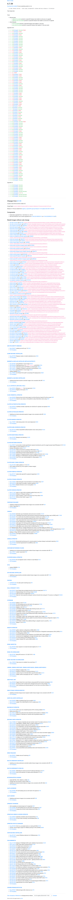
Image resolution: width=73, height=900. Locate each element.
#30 (51, 763)
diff (55, 216)
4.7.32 (11, 71)
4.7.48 (11, 46)
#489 (36, 639)
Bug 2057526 (13, 726)
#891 (38, 850)
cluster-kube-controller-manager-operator (19, 245)
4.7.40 (11, 58)
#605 (36, 542)
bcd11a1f (19, 286)
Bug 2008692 (13, 738)
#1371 (42, 673)
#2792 (45, 741)
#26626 (32, 593)
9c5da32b (23, 228)
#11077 (49, 523)
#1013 (28, 849)
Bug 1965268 (13, 772)
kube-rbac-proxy (13, 301)
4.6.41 (11, 153)
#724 (33, 882)
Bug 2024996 (13, 610)
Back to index (10, 0)
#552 (28, 633)
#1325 (64, 445)
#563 (58, 617)
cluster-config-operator (15, 234)
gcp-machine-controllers (14, 572)
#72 (37, 816)
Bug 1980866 (13, 372)
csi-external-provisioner (15, 271)
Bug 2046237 (13, 348)
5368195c (24, 225)
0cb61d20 (21, 289)
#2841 (31, 734)
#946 (43, 852)
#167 (52, 692)
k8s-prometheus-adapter (15, 298)
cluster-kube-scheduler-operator (17, 248)
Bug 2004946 (13, 533)
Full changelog (13, 349)
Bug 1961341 (13, 497)
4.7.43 (11, 54)
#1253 (24, 602)
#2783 (35, 738)
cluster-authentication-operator (16, 404)
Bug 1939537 (13, 616)
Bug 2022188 (13, 593)
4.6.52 (11, 136)
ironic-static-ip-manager (15, 296)
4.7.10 (11, 104)
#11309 (60, 515)
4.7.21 (11, 87)
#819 (41, 492)
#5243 (19, 371)
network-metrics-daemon (14, 777)
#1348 (39, 674)
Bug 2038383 (13, 731)
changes (16, 30)
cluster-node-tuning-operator (15, 462)
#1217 (40, 451)
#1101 (25, 607)
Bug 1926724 (13, 617)
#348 (48, 683)
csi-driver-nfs (13, 268)
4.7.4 (11, 113)
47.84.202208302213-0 (48, 216)
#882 (41, 856)
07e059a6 (24, 234)
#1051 (30, 846)
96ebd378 (21, 287)
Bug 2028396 (13, 700)
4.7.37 (11, 63)
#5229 (31, 369)
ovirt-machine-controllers (14, 832)
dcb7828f (27, 319)
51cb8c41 (23, 240)
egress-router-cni (13, 287)
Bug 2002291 (13, 683)
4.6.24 (11, 180)
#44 (26, 552)
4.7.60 (11, 196)
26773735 (24, 274)
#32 (46, 783)
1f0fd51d (26, 334)
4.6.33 (11, 165)
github (22, 898)
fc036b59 (31, 236)
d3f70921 (21, 266)
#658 (46, 616)
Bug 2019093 (13, 859)
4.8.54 (11, 188)
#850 (23, 861)
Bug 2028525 (13, 732)
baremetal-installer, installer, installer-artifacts (21, 361)
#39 (29, 755)
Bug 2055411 (13, 520)
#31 (19, 506)
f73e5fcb (25, 231)
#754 (44, 876)
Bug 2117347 (13, 492)
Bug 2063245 (13, 846)
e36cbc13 (22, 227)
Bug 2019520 (13, 595)
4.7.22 (11, 85)
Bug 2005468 (13, 868)
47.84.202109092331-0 (37, 216)
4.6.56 (11, 129)
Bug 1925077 (13, 552)
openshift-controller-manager (16, 313)
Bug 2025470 (13, 725)
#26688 (35, 592)
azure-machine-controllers (14, 353)
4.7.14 (11, 98)
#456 (40, 865)
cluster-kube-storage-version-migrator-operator (20, 251)
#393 (38, 474)
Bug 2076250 (13, 670)
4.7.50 (11, 42)
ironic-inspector (11, 644)
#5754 (40, 365)
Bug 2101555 (13, 723)
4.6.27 (11, 175)
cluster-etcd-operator (14, 240)
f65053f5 (22, 339)
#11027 (46, 518)
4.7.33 (11, 69)
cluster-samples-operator (14, 471)
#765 (48, 870)
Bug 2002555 (13, 559)
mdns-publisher (11, 753)
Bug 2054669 (13, 608)
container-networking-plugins (15, 548)
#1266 (37, 452)
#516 (61, 631)
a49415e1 (24, 271)
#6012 (31, 363)
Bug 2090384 (13, 514)
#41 (51, 550)
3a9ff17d (26, 224)
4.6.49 (11, 140)
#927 (27, 389)
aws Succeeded (15, 23)
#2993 (37, 725)
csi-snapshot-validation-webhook (17, 280)
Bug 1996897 (13, 422)
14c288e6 (21, 301)
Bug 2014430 (13, 464)
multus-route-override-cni (15, 308)
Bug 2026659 (13, 631)
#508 (38, 630)
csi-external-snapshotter (15, 274)
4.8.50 (11, 194)
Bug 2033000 (13, 728)
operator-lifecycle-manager (15, 823)
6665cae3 (21, 233)
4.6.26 (11, 177)
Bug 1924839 (13, 454)
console (9, 511)
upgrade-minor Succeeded (18, 20)
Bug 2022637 (13, 636)
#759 (38, 868)
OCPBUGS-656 (13, 582)
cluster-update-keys (14, 263)
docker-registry (13, 284)
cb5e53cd (19, 331)
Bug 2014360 (13, 862)
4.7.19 (11, 90)
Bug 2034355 (13, 452)
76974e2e (25, 336)
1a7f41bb (16, 292)
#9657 (37, 532)
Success (21, 30)
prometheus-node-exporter (16, 336)
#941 (50, 620)
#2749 (46, 747)
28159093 (32, 245)
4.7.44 (11, 52)
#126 (39, 559)
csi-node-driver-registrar (15, 277)
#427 (48, 399)
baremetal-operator (14, 227)
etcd (8, 565)
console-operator (12, 538)
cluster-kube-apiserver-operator (16, 427)
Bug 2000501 (13, 747)
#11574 (42, 514)
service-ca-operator (14, 339)
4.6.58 (11, 126)
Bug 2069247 (13, 849)
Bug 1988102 (13, 735)
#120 (39, 835)
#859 (41, 858)
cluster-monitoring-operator (15, 435)
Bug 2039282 (13, 855)
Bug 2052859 (13, 518)
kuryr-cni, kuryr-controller (15, 698)
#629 (57, 541)
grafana (9, 580)
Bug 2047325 (13, 852)
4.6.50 (11, 139)
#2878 (37, 728)
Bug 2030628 (13, 494)
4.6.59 (11, 124)
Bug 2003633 (13, 406)
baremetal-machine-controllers (16, 378)
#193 (34, 484)
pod (10, 328)
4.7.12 (11, 101)
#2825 (48, 735)
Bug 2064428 (13, 397)
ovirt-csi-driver (13, 325)
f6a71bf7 (21, 222)
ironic (11, 292)
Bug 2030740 (13, 483)
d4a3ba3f (17, 265)
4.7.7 (11, 109)
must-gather (12, 310)
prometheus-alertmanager (15, 333)
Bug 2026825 (13, 734)
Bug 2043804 (13, 604)
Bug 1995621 (13, 740)
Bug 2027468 (13, 861)
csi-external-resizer (14, 272)
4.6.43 (11, 150)
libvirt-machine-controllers (15, 304)
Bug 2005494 (13, 682)
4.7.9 (11, 106)
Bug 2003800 (13, 457)
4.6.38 (11, 158)
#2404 (42, 827)
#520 (50, 634)
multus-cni (12, 307)
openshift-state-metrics (15, 316)
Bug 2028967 (13, 770)
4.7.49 (11, 44)
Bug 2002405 (13, 646)
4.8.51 (11, 193)
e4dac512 (18, 340)
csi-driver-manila (13, 266)
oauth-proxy (12, 312)
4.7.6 (11, 110)
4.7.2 (11, 117)
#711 (31, 494)
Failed (24, 30)
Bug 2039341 (13, 890)
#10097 (63, 529)
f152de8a (23, 269)
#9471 (51, 527)
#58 (28, 780)
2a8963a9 (34, 259)
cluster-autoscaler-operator (15, 411)
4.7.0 (11, 120)
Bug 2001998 (13, 882)
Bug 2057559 (13, 356)
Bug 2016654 (13, 542)
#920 (39, 853)
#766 (49, 867)
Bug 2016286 (13, 818)
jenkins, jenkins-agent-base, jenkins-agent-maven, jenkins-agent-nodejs (26, 667)
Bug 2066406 (13, 365)
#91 (32, 582)
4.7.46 (11, 49)
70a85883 (27, 242)
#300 (51, 682)
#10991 (51, 524)
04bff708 (22, 302)
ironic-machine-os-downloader (15, 659)
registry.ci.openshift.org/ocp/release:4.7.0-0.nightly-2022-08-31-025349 (38, 208)
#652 (31, 497)
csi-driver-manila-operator (14, 557)
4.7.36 (11, 65)
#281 (28, 464)
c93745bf (26, 313)
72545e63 (20, 325)
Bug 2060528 (13, 605)
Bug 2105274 (13, 844)
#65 (41, 772)
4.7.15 (11, 96)
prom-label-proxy (13, 330)
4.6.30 (11, 170)
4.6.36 (11, 161)
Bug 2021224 (13, 451)
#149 (29, 348)
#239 (44, 414)
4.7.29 (11, 76)
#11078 (51, 520)
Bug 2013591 (13, 654)
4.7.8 (11, 107)
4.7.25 (11, 80)
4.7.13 (11, 99)
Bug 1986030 (13, 484)
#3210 (41, 723)
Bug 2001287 (13, 835)
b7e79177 (22, 263)
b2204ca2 (28, 248)
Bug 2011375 (13, 741)
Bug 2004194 (13, 389)
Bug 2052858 (13, 526)
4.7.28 (11, 77)
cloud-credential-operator (14, 395)
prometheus (12, 331)
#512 (36, 637)
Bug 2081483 (13, 826)
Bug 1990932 (13, 455)
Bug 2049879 (13, 816)
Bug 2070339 (13, 847)
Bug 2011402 (13, 864)
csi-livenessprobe (14, 275)
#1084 (46, 454)
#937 (19, 711)
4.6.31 (11, 169)
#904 (47, 712)
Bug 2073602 (13, 515)
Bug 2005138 (13, 530)
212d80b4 (24, 298)
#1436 (28, 670)
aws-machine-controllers (15, 225)
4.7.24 (11, 82)
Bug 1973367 (13, 366)
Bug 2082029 (13, 602)
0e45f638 (23, 299)
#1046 (25, 614)
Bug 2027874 (13, 858)
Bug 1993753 (13, 620)
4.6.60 (11, 123)
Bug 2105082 (13, 722)
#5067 (42, 372)
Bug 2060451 (13, 517)
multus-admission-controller (15, 760)
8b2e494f (21, 230)
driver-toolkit (12, 286)
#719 (47, 880)
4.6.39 (11, 156)
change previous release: (27, 895)
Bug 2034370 (13, 590)
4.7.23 (11, 83)
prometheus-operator (14, 337)
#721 (31, 879)
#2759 (49, 740)
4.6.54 (11, 132)
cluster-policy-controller (15, 262)
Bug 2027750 (13, 399)
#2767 (29, 746)
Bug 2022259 (13, 614)
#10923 (34, 521)
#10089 (35, 533)
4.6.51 (11, 137)
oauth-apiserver (11, 788)
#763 (46, 877)
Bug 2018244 (13, 702)
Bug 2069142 (13, 671)
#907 (44, 714)
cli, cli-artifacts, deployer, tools (16, 385)
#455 (52, 397)
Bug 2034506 (13, 856)
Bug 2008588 (13, 744)
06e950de (21, 324)
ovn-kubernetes (11, 840)
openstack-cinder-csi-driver (16, 318)
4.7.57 (11, 31)
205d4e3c (19, 310)
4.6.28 (11, 173)
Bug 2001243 (13, 429)
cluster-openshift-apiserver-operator (18, 255)
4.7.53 (11, 38)
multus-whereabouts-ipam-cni (15, 768)
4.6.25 (11, 178)
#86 (34, 654)
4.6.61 (11, 121)
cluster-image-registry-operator (17, 242)
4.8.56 (11, 185)
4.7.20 (11, 88)
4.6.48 (11, 142)
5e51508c (24, 327)
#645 (37, 422)
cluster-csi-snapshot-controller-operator (18, 236)
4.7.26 (11, 79)
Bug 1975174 (13, 737)
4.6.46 (11, 145)
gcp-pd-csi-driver (13, 289)
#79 (43, 770)
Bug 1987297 (13, 685)
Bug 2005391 (13, 876)
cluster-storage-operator (14, 479)
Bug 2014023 (13, 437)
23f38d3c (23, 322)
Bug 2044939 (13, 673)
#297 (42, 481)
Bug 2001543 (13, 879)
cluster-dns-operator (14, 239)
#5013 (38, 366)
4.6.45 (11, 147)
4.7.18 (11, 91)
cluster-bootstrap (13, 233)
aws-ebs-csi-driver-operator (16, 224)
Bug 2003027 (13, 622)
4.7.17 (11, 93)
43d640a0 (24, 296)
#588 (39, 702)
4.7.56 (11, 33)
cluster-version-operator (14, 490)
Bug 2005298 (13, 529)
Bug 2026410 (13, 633)
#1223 (43, 429)
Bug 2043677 (13, 853)
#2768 (39, 826)
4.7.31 (11, 72)
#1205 (30, 605)
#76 (40, 790)
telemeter (12, 340)
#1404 (28, 446)
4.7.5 (11, 112)
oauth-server (11, 796)
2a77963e (24, 277)
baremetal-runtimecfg (14, 228)
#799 (32, 862)
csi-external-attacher (14, 269)
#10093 (52, 530)
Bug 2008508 (13, 619)
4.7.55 (11, 35)
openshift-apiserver (12, 803)
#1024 (33, 388)
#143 (50, 575)
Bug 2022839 (13, 709)
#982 (25, 619)
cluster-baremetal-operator (16, 231)
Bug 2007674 (13, 495)
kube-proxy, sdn (11, 679)
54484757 (34, 251)
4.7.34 (11, 68)
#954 (44, 709)
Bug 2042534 (13, 541)
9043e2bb (25, 254)
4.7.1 (11, 118)
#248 (37, 483)
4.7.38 (11, 61)
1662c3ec (25, 308)
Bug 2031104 (13, 592)
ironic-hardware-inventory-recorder (17, 293)
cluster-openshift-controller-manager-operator (20, 259)
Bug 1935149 (13, 865)
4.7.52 (11, 39)
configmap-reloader (12, 502)
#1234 (40, 604)
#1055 (44, 611)
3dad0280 (21, 275)
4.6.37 (11, 159)
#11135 (47, 517)
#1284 (37, 449)
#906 (40, 855)
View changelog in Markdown (13, 895)
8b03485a (20, 284)
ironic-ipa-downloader (13, 652)
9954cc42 (25, 333)
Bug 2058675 (13, 445)
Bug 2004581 (13, 746)
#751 (45, 873)
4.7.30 (11, 74)
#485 (49, 406)
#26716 (45, 590)
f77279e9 (22, 272)
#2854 (52, 732)
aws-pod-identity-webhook (14, 346)
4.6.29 (11, 172)
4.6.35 (11, 162)
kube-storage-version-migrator (15, 690)
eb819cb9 (25, 304)
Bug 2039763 (13, 388)
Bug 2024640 (13, 607)
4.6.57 (11, 128)
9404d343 (19, 268)
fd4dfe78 (19, 312)
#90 (36, 798)
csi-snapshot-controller (15, 278)
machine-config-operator (14, 719)
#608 (34, 700)
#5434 (39, 368)
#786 (34, 864)
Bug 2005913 (13, 877)
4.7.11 (11, 102)
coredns (11, 265)
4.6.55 (11, 131)
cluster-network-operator (14, 442)
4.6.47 (11, 143)
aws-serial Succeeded (17, 25)
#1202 (40, 457)
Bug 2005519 (13, 867)
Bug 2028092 (13, 630)
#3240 (49, 722)
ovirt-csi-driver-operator (15, 327)
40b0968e (24, 316)
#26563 (61, 595)
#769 (39, 874)
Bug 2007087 (13, 363)
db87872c (21, 330)
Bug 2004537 (13, 755)
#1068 (29, 610)
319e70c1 (16, 342)
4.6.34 (11, 164)
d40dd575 (25, 290)
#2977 (39, 729)
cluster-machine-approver (15, 254)
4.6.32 (11, 167)
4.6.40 (11, 154)
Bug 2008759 (13, 743)
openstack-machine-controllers (17, 319)
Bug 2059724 (13, 729)
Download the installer (12, 6)
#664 (42, 495)
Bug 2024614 (13, 634)
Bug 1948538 (13, 662)
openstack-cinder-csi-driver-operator (17, 814)
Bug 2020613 (13, 674)
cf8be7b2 (22, 239)
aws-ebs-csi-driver (14, 222)
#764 (41, 871)
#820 (44, 859)
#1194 (33, 844)
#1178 (43, 608)
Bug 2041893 (13, 449)
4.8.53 (11, 190)
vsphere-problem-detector (14, 887)
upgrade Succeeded (16, 19)
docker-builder (13, 283)
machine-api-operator (13, 707)
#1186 (43, 455)
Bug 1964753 (13, 369)
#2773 (40, 743)
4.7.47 (11, 47)
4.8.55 (11, 186)
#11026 (41, 526)
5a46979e (20, 283)
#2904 (35, 731)
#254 (37, 356)
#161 (44, 380)
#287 (40, 807)
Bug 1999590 (13, 714)
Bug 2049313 (13, 524)
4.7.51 (11, 41)
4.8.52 (11, 191)
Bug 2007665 (13, 874)
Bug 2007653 (13, 870)
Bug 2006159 (13, 871)
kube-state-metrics (14, 302)
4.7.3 (11, 115)
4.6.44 (11, 148)
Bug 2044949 (13, 521)
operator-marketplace (14, 322)
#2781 (33, 744)
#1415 (36, 671)
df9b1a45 (29, 255)
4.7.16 (11, 95)
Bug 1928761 (13, 368)
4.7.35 (11, 66)
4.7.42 (11, 55)
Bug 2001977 (13, 474)
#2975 (47, 726)
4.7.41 (11, 57)
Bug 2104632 (13, 481)
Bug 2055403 (13, 523)
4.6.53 (11, 134)
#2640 (43, 737)
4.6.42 (11, 151)
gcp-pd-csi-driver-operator (15, 290)
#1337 (24, 448)
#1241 (44, 843)
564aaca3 (29, 293)
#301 (34, 806)
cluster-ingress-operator (14, 419)
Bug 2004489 (13, 873)
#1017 (30, 847)
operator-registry (13, 324)
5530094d (18, 307)
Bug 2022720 (13, 611)
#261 (39, 809)
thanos (11, 342)
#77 (36, 662)
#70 (40, 646)
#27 (45, 504)
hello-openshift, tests (13, 588)
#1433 (28, 437)
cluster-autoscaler (14, 230)
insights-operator (12, 627)
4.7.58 (11, 30)
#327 (50, 685)
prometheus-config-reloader (16, 334)
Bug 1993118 (13, 712)
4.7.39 (11, 60)
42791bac (24, 262)
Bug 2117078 (13, 843)
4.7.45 (11, 50)
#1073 (54, 613)
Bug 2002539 (13, 637)
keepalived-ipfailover (14, 299)
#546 (49, 636)
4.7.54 (11, 36)
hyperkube (10, 600)
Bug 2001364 (13, 880)
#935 (24, 622)
